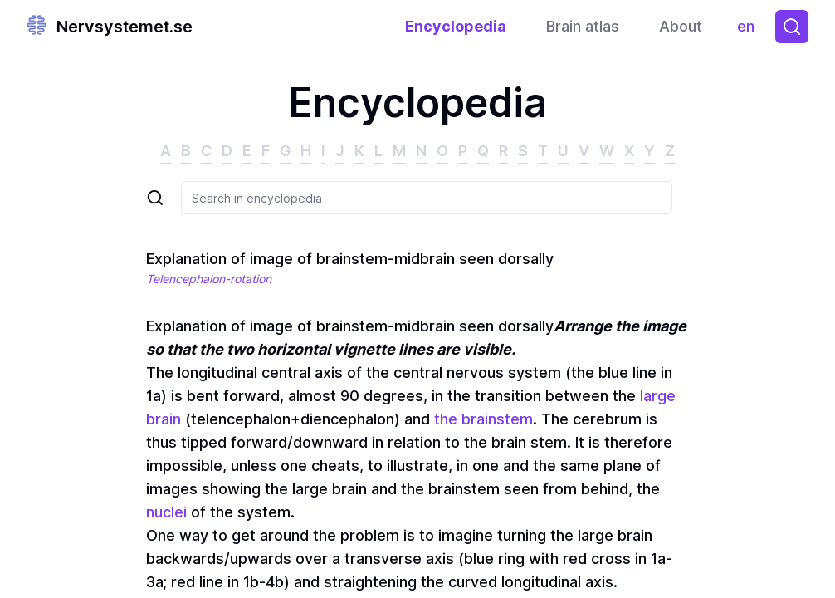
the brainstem (483, 419)
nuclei (166, 512)
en (750, 30)
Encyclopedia (455, 26)
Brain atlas (582, 26)
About (680, 26)
